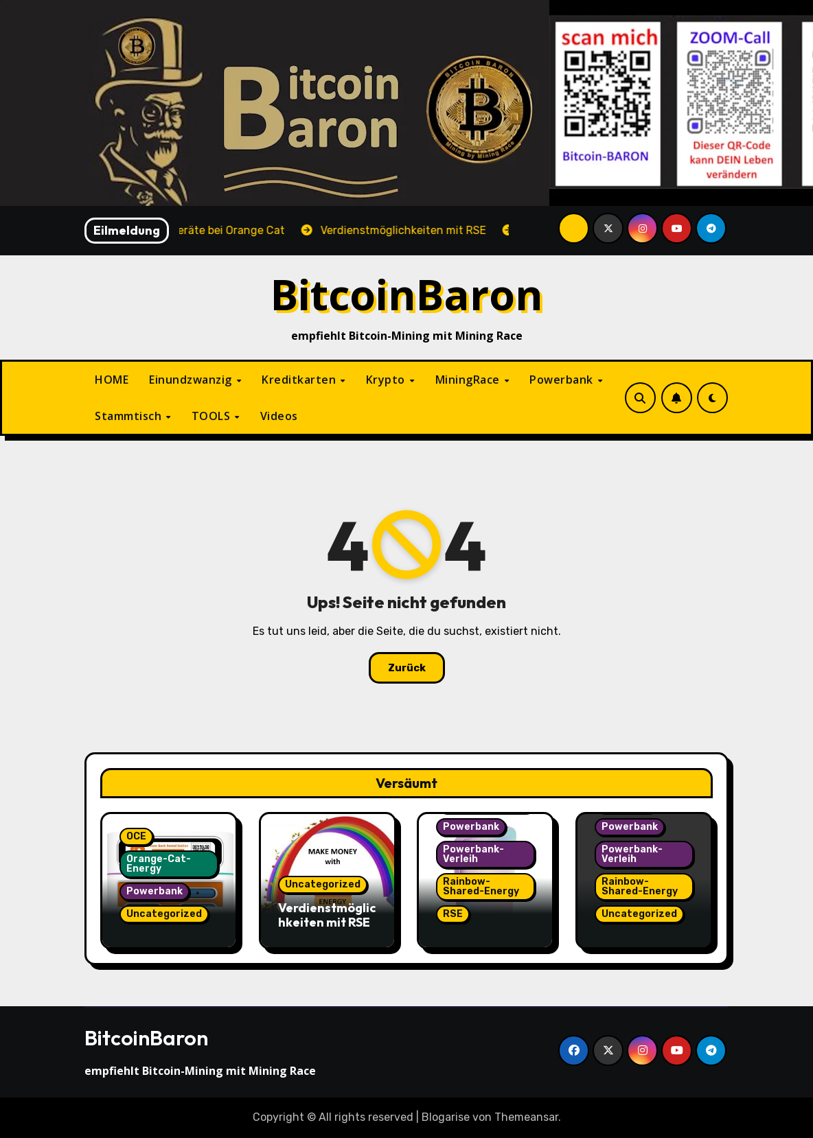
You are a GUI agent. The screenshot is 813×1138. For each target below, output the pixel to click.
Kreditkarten (300, 379)
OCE (136, 836)
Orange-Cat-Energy (158, 863)
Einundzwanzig (192, 379)
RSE (453, 914)
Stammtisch (130, 415)
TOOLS (212, 415)
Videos (279, 415)
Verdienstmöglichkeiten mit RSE (327, 915)
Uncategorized (164, 914)
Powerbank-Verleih (473, 854)
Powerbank (562, 379)
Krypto (387, 379)
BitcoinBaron (407, 294)
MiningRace (469, 379)
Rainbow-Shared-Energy (481, 886)
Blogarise (446, 1117)
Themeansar (526, 1117)
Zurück (407, 668)
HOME (111, 379)
